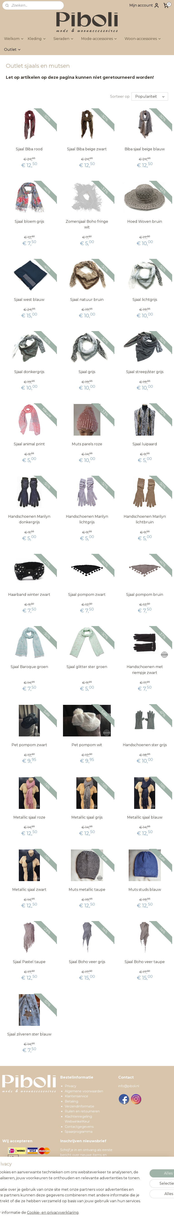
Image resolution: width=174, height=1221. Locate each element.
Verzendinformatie (79, 1106)
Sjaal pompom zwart (87, 594)
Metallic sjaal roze (29, 817)
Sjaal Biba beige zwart (87, 149)
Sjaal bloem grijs (29, 221)
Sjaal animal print (29, 444)
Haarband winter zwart (29, 594)
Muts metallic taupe (87, 889)
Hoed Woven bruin (144, 221)
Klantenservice (76, 1096)
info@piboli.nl (128, 1086)
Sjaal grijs (87, 372)
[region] (57, 1178)
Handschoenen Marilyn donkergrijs (29, 519)
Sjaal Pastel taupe (29, 962)
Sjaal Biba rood (29, 149)
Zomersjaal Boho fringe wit (87, 224)
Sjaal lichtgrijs (145, 299)
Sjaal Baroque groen (29, 667)
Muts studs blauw (144, 889)
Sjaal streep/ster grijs (144, 372)
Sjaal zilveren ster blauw (29, 1034)
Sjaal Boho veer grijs (87, 962)
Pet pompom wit (87, 745)
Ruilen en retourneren (82, 1111)
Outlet (12, 49)
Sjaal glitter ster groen (87, 667)
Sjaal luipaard (145, 444)
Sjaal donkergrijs (29, 372)
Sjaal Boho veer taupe (145, 962)
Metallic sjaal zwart (29, 889)
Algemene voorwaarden (84, 1091)
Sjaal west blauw (29, 299)
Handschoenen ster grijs (145, 745)
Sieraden (63, 39)
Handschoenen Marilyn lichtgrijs (87, 519)
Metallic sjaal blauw (144, 817)
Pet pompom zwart (29, 745)
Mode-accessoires (99, 39)
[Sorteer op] (150, 96)
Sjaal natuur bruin (87, 299)
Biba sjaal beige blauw (145, 149)
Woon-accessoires (143, 39)
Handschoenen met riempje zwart (145, 670)
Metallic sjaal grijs (86, 817)
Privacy (70, 1086)
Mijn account (144, 5)
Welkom (14, 39)
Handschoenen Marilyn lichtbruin (145, 519)
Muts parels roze (87, 444)
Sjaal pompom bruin (144, 594)
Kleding (37, 39)
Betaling (71, 1101)
